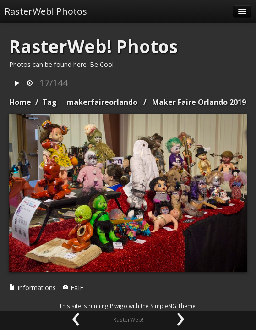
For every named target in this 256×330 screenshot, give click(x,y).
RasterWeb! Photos (46, 11)
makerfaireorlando (101, 102)
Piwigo (118, 305)
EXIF (72, 287)
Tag (49, 102)
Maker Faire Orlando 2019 (199, 102)
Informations (32, 287)
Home (20, 102)
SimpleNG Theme (173, 305)
